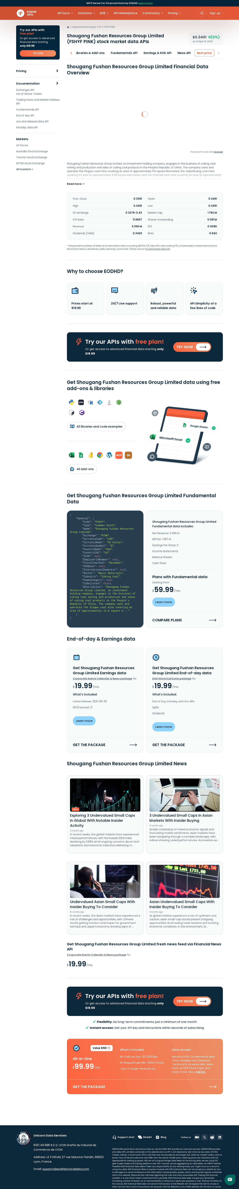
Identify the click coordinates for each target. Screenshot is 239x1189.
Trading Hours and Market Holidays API (38, 101)
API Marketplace (125, 13)
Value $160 (101, 1048)
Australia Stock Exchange (32, 151)
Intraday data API (27, 127)
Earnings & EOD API (159, 53)
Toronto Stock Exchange (31, 157)
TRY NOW (38, 53)
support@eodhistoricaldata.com (65, 1169)
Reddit (145, 1137)
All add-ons (82, 469)
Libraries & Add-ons (91, 53)
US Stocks (22, 145)
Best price (205, 53)
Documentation (28, 83)
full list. (201, 1072)
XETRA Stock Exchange (30, 163)
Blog (160, 1137)
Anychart (218, 151)
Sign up (215, 13)
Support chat (123, 1137)
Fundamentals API (27, 109)
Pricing (21, 71)
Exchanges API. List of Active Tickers (29, 92)
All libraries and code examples (96, 426)
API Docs (63, 13)
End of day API (25, 115)
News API (185, 53)
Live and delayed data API (32, 121)
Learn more (145, 3)
